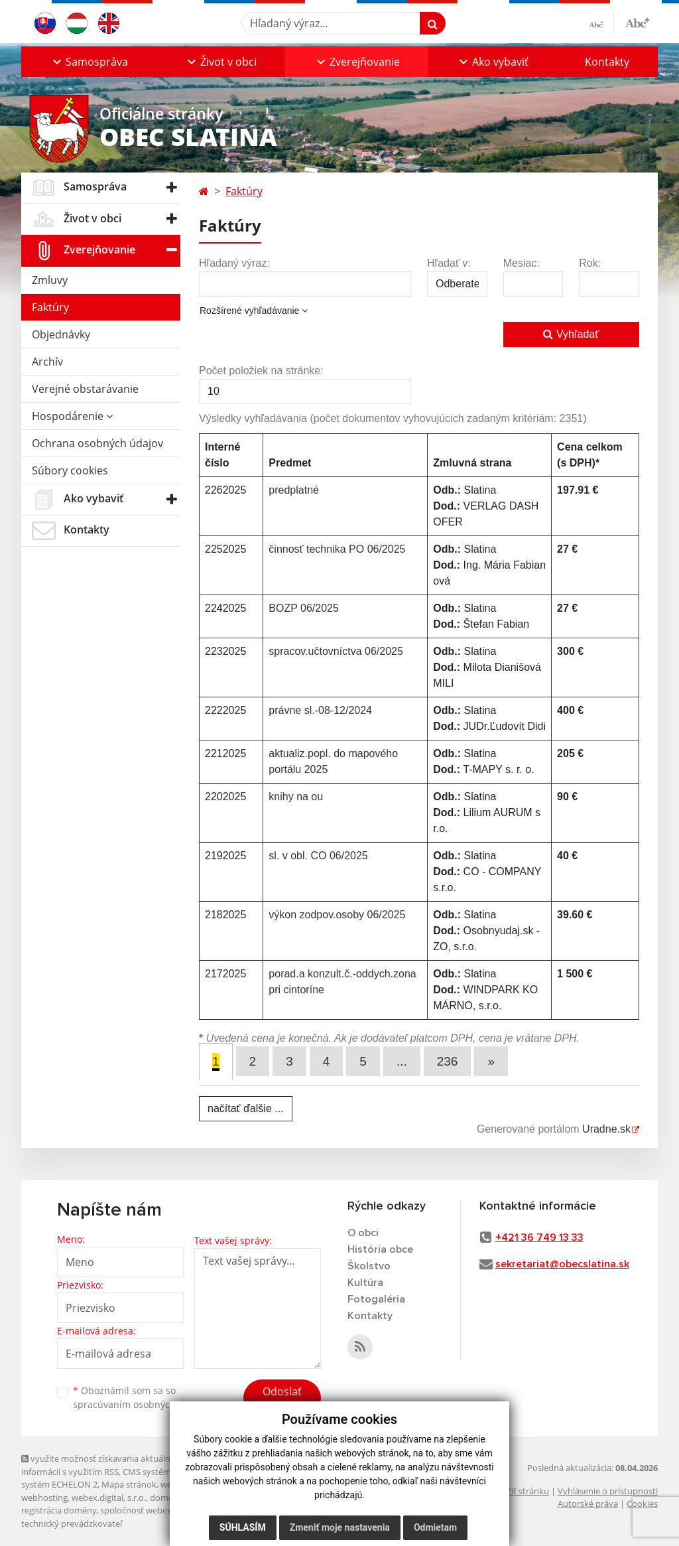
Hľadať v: (449, 263)
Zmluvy (50, 280)
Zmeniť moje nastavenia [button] (340, 1527)
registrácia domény (58, 1510)
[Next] (491, 1061)
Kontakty (607, 61)
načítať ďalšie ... (246, 1108)
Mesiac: (521, 263)
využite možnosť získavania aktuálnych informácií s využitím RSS (102, 1464)
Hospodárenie (72, 416)
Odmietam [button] (435, 1527)
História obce (380, 1249)
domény (166, 1498)
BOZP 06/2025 (304, 608)
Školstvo (369, 1266)
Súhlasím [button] (242, 1527)
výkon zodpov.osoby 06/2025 (337, 914)
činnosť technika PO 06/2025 (337, 549)
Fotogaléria (376, 1299)
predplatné (294, 490)
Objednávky (61, 334)
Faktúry (50, 307)
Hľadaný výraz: (234, 263)
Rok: (590, 263)
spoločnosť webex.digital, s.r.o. (160, 1510)
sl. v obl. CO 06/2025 (318, 855)
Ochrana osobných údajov (97, 443)
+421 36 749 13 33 (539, 1237)
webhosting (44, 1498)
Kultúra (365, 1282)
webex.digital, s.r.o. (109, 1498)
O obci (363, 1233)
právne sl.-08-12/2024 (320, 710)
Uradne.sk (606, 1129)
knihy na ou (296, 796)
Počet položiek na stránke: (261, 370)
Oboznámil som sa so (140, 1397)
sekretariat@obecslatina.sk (562, 1264)
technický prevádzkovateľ (71, 1523)
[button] (88, 61)
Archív (47, 361)
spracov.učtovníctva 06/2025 (336, 651)
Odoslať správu (282, 1399)
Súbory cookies (70, 470)
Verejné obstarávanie (85, 389)
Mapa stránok (128, 1484)
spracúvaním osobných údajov (140, 1404)
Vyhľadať (571, 334)
